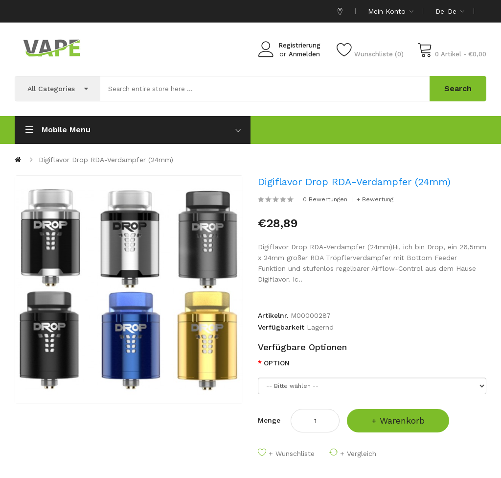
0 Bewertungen (325, 199)
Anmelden (304, 54)
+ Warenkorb (398, 420)
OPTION (277, 363)
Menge (269, 420)
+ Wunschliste (292, 453)
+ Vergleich (358, 453)
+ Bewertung (375, 199)
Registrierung (299, 45)
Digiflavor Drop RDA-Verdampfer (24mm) (106, 160)
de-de (449, 11)
